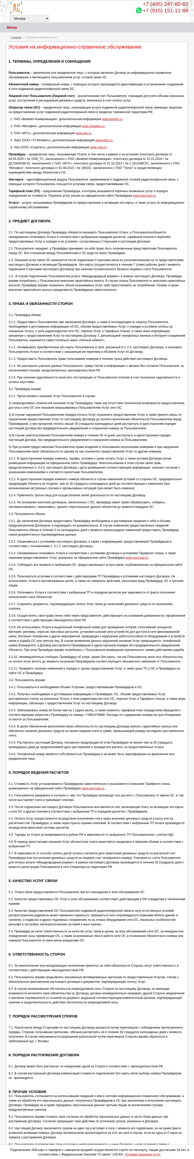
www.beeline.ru (112, 119)
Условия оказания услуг (142, 1154)
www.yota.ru (98, 147)
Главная (16, 37)
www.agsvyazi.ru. (144, 195)
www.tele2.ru (104, 140)
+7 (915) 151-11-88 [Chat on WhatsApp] (165, 10)
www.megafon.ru (93, 126)
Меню (8, 27)
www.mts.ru (83, 133)
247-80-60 (165, 4)
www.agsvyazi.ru (137, 557)
